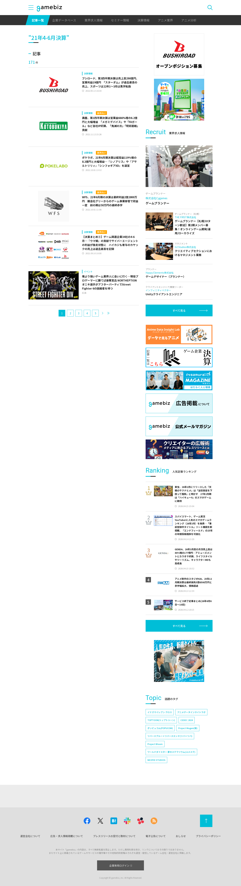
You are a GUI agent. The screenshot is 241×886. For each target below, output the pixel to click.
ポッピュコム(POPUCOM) (160, 728)
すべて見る (179, 310)
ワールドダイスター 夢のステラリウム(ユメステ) (171, 751)
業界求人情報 (94, 20)
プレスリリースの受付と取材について (114, 836)
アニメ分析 (188, 20)
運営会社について (30, 836)
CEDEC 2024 (186, 720)
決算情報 (143, 20)
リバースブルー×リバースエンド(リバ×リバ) (169, 736)
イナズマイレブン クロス (159, 712)
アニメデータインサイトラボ (191, 712)
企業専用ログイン (120, 865)
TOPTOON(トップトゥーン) (161, 720)
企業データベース (64, 20)
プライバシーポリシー (208, 836)
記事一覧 (38, 20)
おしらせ (181, 836)
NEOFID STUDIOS (156, 760)
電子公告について (156, 836)
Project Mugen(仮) (187, 728)
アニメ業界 (165, 20)
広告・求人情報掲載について (66, 836)
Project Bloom (155, 744)
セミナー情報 (120, 20)
